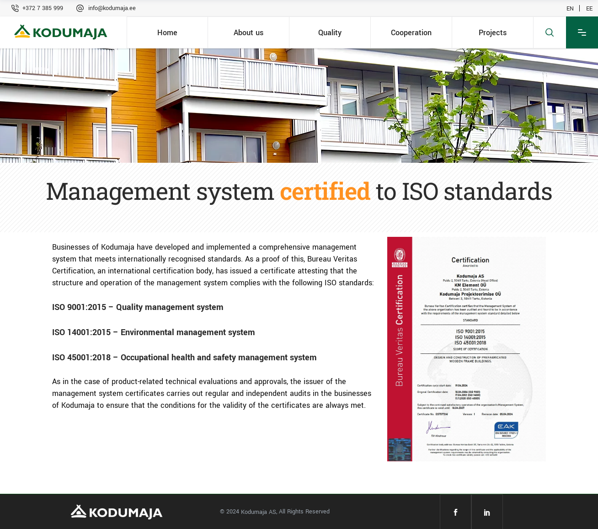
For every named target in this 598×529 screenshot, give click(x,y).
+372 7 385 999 (42, 8)
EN (570, 8)
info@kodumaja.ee (112, 8)
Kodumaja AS (258, 512)
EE (589, 8)
